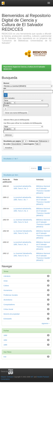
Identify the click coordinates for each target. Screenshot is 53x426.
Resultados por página (12, 141)
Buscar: (7, 83)
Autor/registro (28, 144)
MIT (32, 377)
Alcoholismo (8, 300)
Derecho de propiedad (12, 314)
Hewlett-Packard (43, 377)
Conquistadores (9, 304)
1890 (5, 335)
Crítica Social (8, 309)
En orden (7, 144)
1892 (5, 340)
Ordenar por (33, 141)
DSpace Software (7, 377)
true (5, 357)
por (5, 88)
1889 (5, 345)
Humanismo (8, 290)
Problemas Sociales (11, 295)
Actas (6, 281)
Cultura (6, 286)
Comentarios (5, 379)
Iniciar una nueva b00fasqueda (16, 113)
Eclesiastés (8, 319)
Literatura (7, 276)
